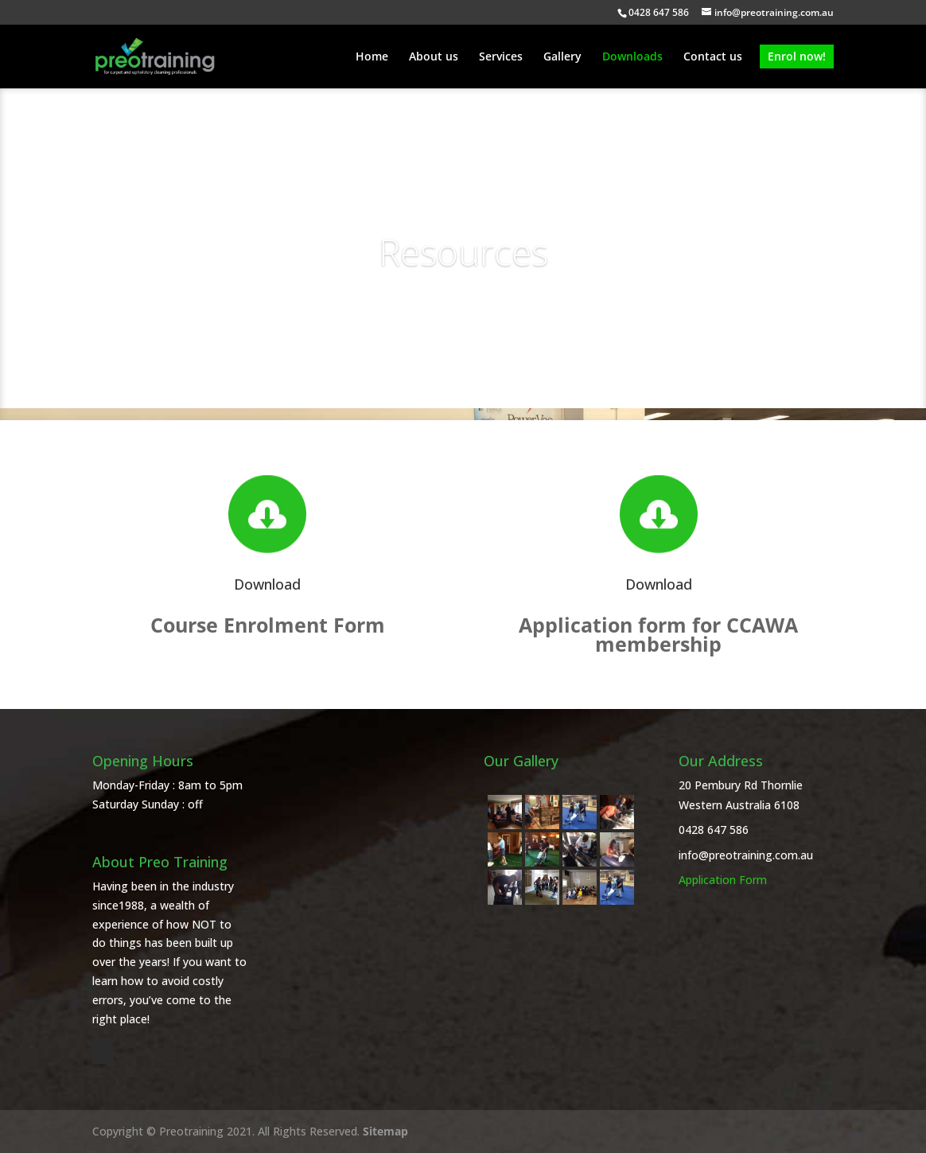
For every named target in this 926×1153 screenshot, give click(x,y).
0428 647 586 (714, 829)
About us (433, 57)
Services (501, 57)
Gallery (562, 57)
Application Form (723, 879)
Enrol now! (797, 56)
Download (267, 584)
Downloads (632, 57)
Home (372, 57)
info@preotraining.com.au (746, 855)
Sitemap (385, 1131)
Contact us (712, 57)
